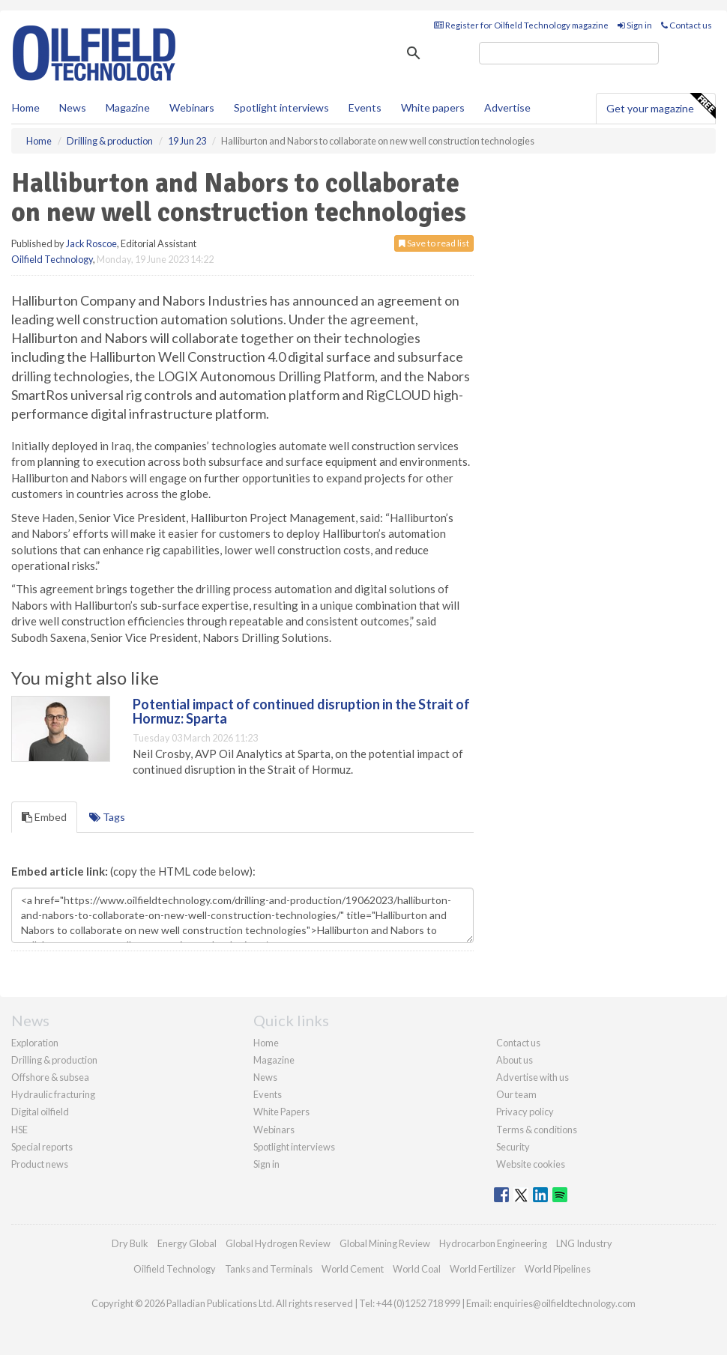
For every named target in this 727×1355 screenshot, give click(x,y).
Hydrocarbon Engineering (493, 1243)
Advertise (507, 107)
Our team (516, 1094)
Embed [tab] (44, 816)
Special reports (42, 1147)
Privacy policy (525, 1112)
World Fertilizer (483, 1269)
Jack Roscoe (91, 243)
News (265, 1077)
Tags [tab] (107, 816)
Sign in (635, 25)
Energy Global (187, 1243)
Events (365, 107)
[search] (569, 53)
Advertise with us (532, 1077)
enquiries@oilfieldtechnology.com (564, 1303)
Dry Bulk (130, 1243)
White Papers (281, 1112)
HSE (19, 1130)
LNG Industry (584, 1243)
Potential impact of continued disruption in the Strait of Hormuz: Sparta (301, 711)
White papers (433, 107)
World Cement (353, 1269)
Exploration (34, 1043)
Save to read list (434, 243)
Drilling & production (54, 1060)
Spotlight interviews (281, 107)
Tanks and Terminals (269, 1269)
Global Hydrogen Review (278, 1243)
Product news (39, 1164)
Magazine (128, 107)
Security (513, 1147)
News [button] (72, 107)
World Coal (417, 1269)
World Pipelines (558, 1269)
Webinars (191, 107)
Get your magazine (660, 106)
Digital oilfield (40, 1112)
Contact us (686, 25)
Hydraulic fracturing (53, 1094)
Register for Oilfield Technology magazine (521, 25)
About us (514, 1060)
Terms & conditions (536, 1130)
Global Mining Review (385, 1243)
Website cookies (530, 1164)
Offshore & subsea (50, 1077)
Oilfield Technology (52, 259)
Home (26, 107)
